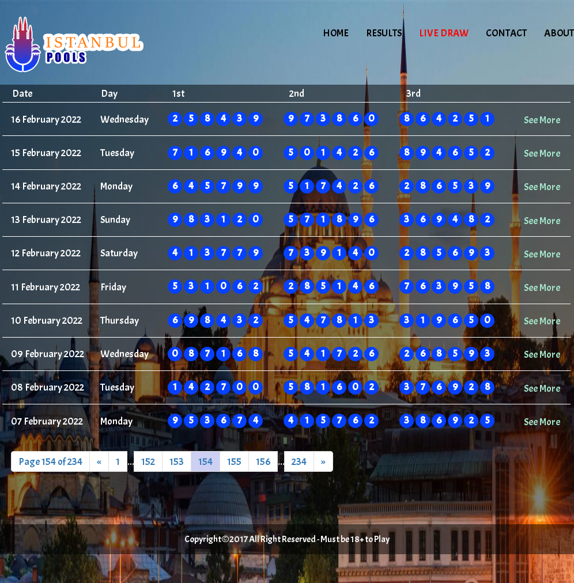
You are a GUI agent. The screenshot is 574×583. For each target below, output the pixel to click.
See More (542, 119)
